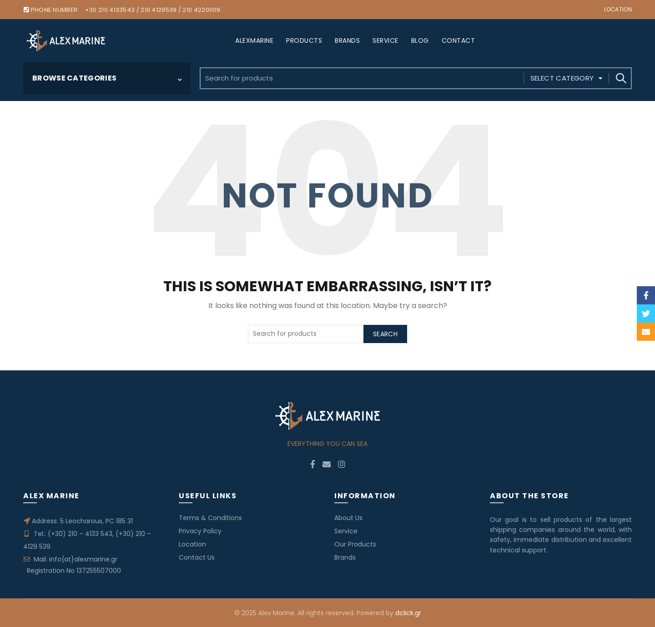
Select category (562, 78)
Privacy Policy (200, 531)
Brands (345, 557)
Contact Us (197, 557)
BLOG (420, 40)
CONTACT (458, 40)
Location (618, 9)
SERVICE (385, 40)
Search (620, 78)
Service (346, 531)
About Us (348, 517)
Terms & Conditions (210, 517)
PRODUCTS (304, 40)
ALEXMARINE (254, 40)
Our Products (355, 544)
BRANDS (347, 40)
